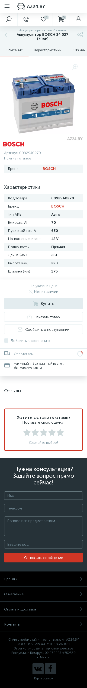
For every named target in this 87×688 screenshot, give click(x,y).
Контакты (43, 624)
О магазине (43, 594)
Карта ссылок (43, 678)
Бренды (43, 579)
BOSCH (49, 168)
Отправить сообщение (43, 557)
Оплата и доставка (43, 609)
